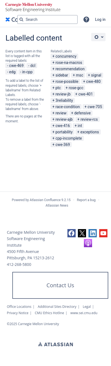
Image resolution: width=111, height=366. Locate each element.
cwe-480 (93, 81)
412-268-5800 (19, 264)
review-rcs (89, 119)
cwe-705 (95, 107)
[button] (86, 19)
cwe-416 (62, 125)
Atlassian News (56, 205)
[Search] (21, 19)
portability (63, 132)
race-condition (67, 107)
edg (12, 72)
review (60, 113)
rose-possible (66, 81)
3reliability (64, 100)
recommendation (69, 69)
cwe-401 (85, 94)
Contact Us (60, 285)
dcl (32, 65)
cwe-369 (62, 144)
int (80, 125)
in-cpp (27, 72)
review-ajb (64, 119)
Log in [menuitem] (100, 19)
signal (96, 75)
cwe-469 (16, 65)
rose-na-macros (68, 62)
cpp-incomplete (68, 138)
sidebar (61, 75)
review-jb (62, 94)
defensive (82, 113)
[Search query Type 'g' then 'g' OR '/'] (47, 19)
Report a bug (86, 200)
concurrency (65, 56)
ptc (58, 88)
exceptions (89, 132)
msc (79, 75)
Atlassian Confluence (45, 200)
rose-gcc (76, 88)
